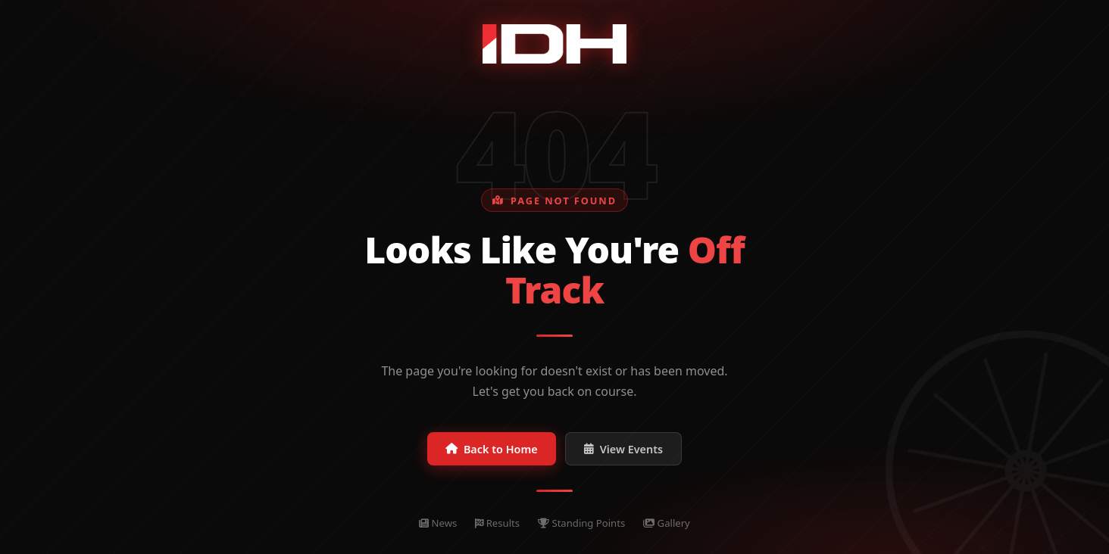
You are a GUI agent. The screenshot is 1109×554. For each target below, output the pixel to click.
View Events (623, 449)
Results (497, 523)
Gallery (666, 523)
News (438, 523)
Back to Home (491, 449)
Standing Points (581, 523)
